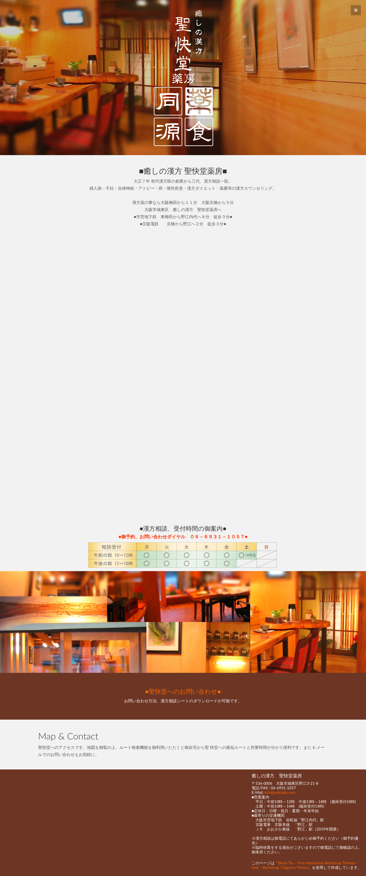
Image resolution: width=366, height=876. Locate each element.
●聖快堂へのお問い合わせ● (183, 691)
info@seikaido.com (280, 792)
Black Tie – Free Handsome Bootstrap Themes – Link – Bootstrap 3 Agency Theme (305, 865)
